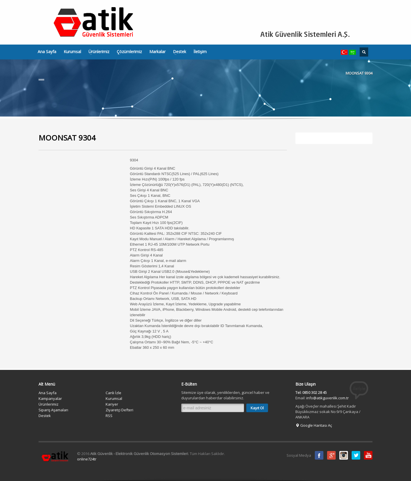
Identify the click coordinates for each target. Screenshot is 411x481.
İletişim (200, 52)
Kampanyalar (50, 398)
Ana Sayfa (47, 52)
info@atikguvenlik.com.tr (327, 397)
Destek (178, 52)
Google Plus (331, 455)
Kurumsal (72, 52)
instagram (343, 455)
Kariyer (112, 404)
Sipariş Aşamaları (53, 409)
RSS (109, 415)
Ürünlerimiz (97, 52)
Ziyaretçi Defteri (119, 409)
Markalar (157, 52)
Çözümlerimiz (127, 52)
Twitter (356, 455)
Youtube (368, 455)
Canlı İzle (113, 392)
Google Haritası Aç (313, 425)
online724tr (86, 459)
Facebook (319, 455)
